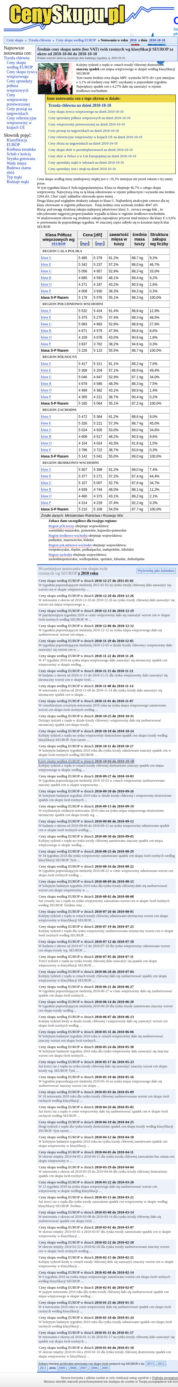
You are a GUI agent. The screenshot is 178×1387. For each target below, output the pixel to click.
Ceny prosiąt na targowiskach (19, 111)
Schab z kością (19, 154)
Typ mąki (14, 177)
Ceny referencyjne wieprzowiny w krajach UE (21, 123)
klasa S (46, 258)
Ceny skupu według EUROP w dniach (86, 581)
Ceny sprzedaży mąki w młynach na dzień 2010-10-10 (86, 163)
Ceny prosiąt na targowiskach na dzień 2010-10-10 (83, 131)
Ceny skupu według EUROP (76, 40)
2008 (72, 1368)
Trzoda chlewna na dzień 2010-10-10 (79, 105)
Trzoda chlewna (40, 40)
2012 (161, 1364)
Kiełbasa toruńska (21, 149)
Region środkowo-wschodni (68, 536)
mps (85, 243)
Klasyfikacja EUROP (17, 142)
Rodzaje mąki (18, 182)
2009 (61, 1368)
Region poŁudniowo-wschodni (70, 545)
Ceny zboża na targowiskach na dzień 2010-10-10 (83, 143)
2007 (83, 1368)
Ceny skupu (15, 40)
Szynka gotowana (21, 158)
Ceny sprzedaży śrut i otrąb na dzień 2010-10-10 (82, 169)
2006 (94, 1368)
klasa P (46, 291)
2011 (43, 1368)
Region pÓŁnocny (61, 526)
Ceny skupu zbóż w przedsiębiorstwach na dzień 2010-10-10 (90, 150)
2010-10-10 (157, 40)
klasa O (46, 284)
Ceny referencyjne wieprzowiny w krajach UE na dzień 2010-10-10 (95, 137)
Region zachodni (60, 555)
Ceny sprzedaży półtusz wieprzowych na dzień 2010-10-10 (89, 118)
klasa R (46, 278)
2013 (150, 1364)
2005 (105, 1368)
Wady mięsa (16, 163)
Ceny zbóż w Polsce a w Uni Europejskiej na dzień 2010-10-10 (92, 156)
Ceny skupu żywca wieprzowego (22, 74)
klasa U (46, 271)
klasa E (46, 264)
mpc (100, 243)
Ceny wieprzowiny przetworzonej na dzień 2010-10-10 (86, 124)
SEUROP (58, 244)
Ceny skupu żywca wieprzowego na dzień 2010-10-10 (86, 112)
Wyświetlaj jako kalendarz (156, 571)
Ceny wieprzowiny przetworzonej (18, 99)
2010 (133, 40)
